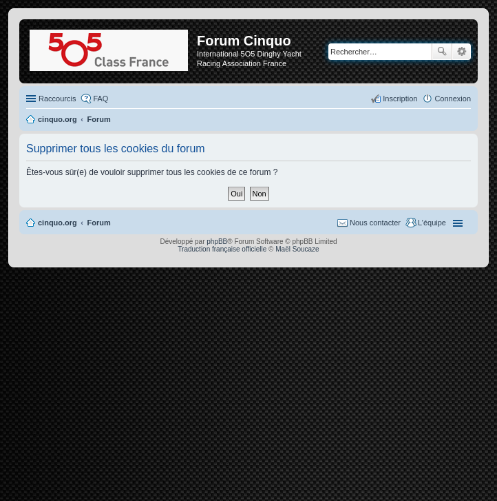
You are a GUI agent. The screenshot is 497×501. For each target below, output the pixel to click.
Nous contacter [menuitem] (375, 222)
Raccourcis (57, 98)
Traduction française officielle (222, 249)
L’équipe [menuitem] (432, 222)
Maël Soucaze (297, 249)
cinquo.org (57, 222)
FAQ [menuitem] (100, 98)
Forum (99, 222)
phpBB (217, 241)
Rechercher (442, 51)
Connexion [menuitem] (452, 98)
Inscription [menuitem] (400, 98)
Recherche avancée (461, 51)
